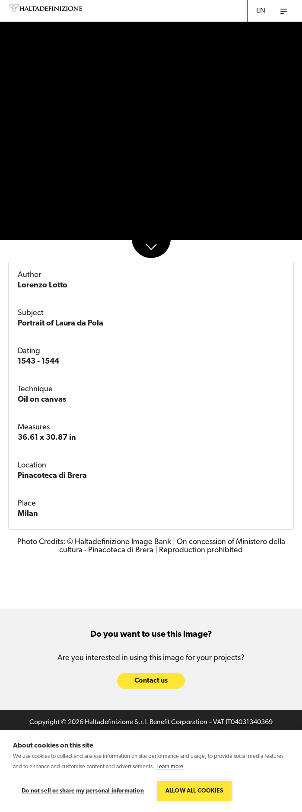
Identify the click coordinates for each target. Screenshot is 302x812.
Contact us (151, 681)
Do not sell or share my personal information (83, 791)
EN (260, 10)
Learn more (169, 767)
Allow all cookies (194, 791)
